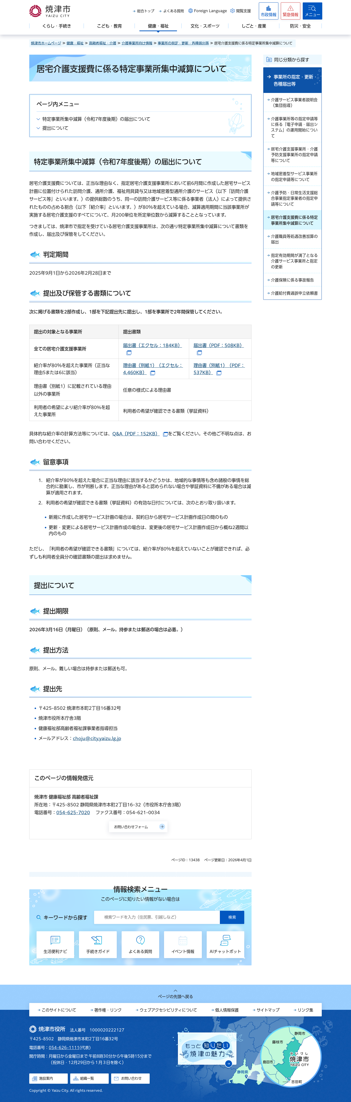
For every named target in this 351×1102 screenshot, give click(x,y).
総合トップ (145, 11)
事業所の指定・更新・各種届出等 (183, 43)
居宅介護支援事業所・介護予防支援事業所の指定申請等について (294, 156)
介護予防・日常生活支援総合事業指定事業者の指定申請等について (294, 200)
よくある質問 (173, 11)
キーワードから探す (66, 917)
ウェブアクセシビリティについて (168, 1010)
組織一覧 (87, 1078)
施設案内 (46, 1078)
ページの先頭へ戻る (175, 997)
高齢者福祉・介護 (102, 43)
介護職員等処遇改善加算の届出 (294, 242)
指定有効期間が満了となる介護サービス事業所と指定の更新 (294, 264)
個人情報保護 (227, 1010)
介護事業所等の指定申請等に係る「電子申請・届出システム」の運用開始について (294, 128)
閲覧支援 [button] (243, 11)
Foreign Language (210, 11)
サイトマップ (268, 1010)
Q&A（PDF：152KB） (140, 433)
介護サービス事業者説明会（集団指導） (294, 103)
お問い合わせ (131, 1078)
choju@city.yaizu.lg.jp (97, 738)
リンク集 (305, 1010)
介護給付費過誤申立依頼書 (294, 297)
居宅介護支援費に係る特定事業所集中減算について (294, 223)
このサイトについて (59, 1010)
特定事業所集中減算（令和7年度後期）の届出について (96, 119)
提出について (55, 128)
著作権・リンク (108, 1010)
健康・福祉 (75, 43)
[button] (290, 11)
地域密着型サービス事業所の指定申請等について (294, 178)
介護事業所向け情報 (137, 43)
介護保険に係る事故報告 (292, 283)
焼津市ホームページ (46, 43)
